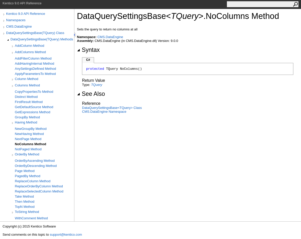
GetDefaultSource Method (34, 107)
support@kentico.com (66, 234)
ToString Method (27, 212)
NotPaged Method (28, 149)
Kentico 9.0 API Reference (25, 14)
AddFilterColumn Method (33, 58)
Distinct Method (26, 97)
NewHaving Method (29, 134)
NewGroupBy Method (31, 129)
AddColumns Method (30, 52)
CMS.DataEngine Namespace (104, 111)
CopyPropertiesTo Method (34, 92)
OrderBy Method (27, 154)
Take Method (24, 196)
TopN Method (24, 207)
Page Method (24, 171)
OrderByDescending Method (36, 166)
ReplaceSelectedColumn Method (39, 191)
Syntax (88, 50)
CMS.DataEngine (19, 26)
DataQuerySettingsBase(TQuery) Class (35, 33)
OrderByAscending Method (35, 161)
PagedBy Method (27, 176)
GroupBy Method (27, 117)
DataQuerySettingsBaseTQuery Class (112, 108)
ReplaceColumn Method (32, 181)
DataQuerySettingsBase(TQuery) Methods (41, 39)
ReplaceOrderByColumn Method (39, 186)
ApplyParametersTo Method (35, 74)
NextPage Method (28, 139)
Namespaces (16, 20)
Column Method (26, 79)
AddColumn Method (29, 46)
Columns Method (27, 85)
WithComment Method (31, 218)
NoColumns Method (30, 144)
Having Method (26, 122)
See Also (91, 93)
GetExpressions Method (32, 112)
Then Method (24, 201)
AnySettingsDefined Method (35, 69)
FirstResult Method (29, 102)
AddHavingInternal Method (34, 63)
